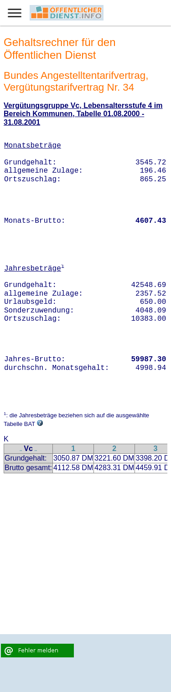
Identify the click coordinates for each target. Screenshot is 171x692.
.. (21, 449)
